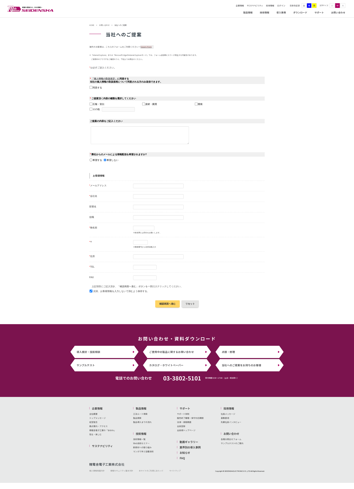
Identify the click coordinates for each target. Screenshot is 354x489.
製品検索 (137, 421)
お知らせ (185, 456)
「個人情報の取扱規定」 (104, 78)
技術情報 (264, 12)
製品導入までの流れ (142, 425)
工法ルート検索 (140, 416)
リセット (190, 307)
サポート (319, 12)
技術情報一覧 (139, 442)
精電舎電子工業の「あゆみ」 (102, 433)
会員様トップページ (186, 433)
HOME (91, 25)
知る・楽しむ (95, 437)
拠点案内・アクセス (98, 429)
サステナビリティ (255, 5)
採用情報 (270, 5)
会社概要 (93, 416)
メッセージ (230, 416)
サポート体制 (183, 416)
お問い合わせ (338, 12)
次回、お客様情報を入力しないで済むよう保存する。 (121, 294)
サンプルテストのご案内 (232, 446)
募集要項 (225, 421)
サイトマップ (175, 473)
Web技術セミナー (141, 446)
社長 (223, 416)
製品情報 (248, 12)
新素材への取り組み (142, 450)
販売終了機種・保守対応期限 (190, 421)
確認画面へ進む (167, 307)
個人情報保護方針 (97, 473)
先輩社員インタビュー (231, 425)
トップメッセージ (97, 421)
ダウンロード (300, 12)
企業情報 (240, 5)
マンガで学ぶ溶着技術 (143, 454)
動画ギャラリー (189, 445)
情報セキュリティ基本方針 (121, 473)
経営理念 (93, 425)
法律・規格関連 (184, 425)
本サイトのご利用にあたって (151, 473)
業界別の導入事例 (190, 450)
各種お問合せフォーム (231, 442)
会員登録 (181, 429)
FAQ (182, 461)
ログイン (281, 5)
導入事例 (281, 12)
